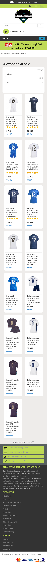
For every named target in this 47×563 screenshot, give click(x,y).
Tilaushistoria (8, 542)
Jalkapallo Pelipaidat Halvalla (32, 554)
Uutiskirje (6, 549)
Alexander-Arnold (16, 53)
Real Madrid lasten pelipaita (19, 448)
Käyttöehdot (7, 496)
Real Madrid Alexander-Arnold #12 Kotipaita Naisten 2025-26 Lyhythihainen (12, 258)
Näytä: (41, 78)
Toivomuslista (8, 546)
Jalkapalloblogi (8, 532)
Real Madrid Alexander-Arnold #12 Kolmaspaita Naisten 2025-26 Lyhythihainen (12, 300)
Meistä (5, 509)
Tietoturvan (7, 519)
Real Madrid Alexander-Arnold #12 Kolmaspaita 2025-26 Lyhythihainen (32, 213)
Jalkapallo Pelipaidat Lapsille (13, 483)
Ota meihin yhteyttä (10, 522)
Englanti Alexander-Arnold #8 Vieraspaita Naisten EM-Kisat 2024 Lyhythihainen (12, 426)
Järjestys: (39, 70)
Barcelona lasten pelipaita (18, 452)
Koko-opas (7, 499)
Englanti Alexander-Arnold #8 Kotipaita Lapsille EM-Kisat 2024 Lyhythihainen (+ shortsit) (33, 300)
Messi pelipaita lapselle (17, 461)
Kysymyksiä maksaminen (12, 502)
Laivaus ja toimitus (10, 506)
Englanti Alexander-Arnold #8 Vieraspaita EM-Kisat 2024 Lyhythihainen (12, 384)
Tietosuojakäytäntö (10, 515)
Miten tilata (7, 512)
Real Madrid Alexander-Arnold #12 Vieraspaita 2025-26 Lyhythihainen (12, 213)
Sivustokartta (8, 528)
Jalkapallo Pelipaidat (27, 471)
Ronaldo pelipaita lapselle (17, 456)
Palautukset (7, 525)
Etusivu (4, 53)
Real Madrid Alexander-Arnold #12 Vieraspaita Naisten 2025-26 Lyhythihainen (32, 258)
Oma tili (6, 539)
